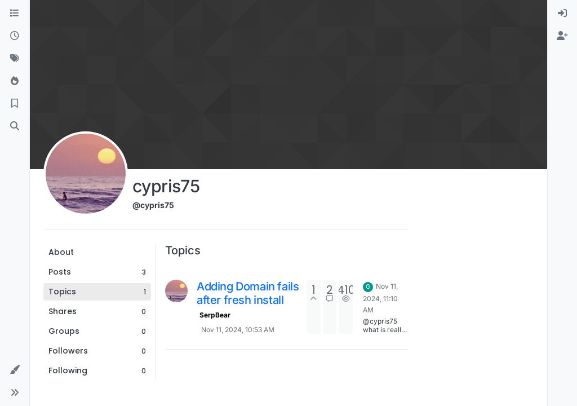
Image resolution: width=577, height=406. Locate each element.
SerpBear (214, 315)
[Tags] (15, 59)
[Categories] (15, 14)
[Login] (562, 14)
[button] (15, 370)
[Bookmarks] (15, 104)
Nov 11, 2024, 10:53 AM (237, 329)
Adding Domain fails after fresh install (248, 293)
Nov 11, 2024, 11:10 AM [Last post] (380, 298)
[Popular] (15, 81)
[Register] (562, 36)
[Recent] (15, 36)
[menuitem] (562, 14)
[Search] (15, 126)
